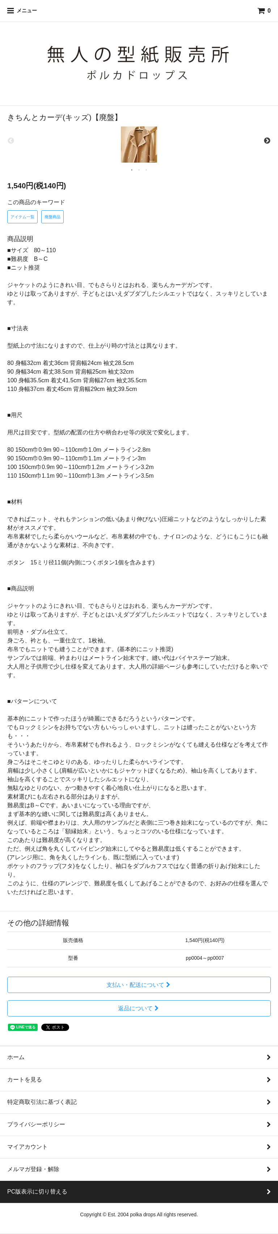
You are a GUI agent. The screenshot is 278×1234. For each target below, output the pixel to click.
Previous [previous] (11, 141)
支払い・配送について (139, 985)
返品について (139, 1008)
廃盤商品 (52, 217)
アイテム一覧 (22, 217)
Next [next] (267, 141)
